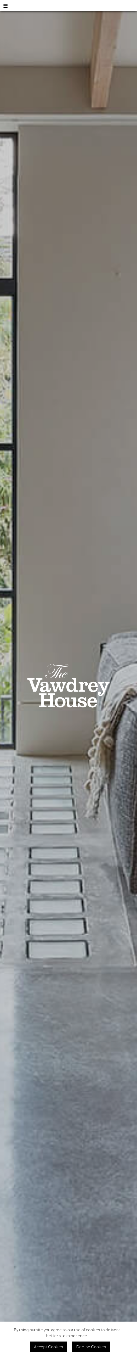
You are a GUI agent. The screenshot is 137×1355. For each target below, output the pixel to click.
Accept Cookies (48, 1346)
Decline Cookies (91, 1346)
